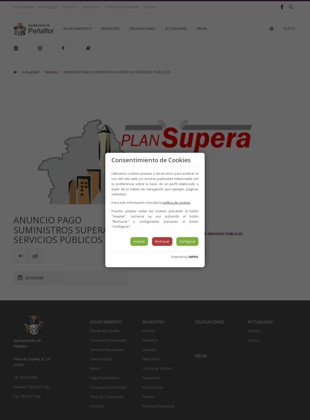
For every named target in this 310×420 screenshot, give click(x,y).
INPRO (193, 257)
